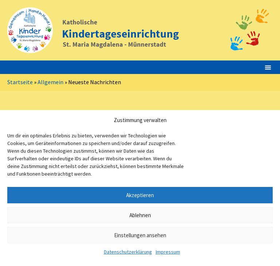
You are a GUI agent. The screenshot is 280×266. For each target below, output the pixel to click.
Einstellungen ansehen (140, 235)
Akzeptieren (140, 195)
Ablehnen (140, 215)
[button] (268, 67)
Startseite (20, 82)
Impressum (168, 252)
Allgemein (50, 82)
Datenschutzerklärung (128, 252)
